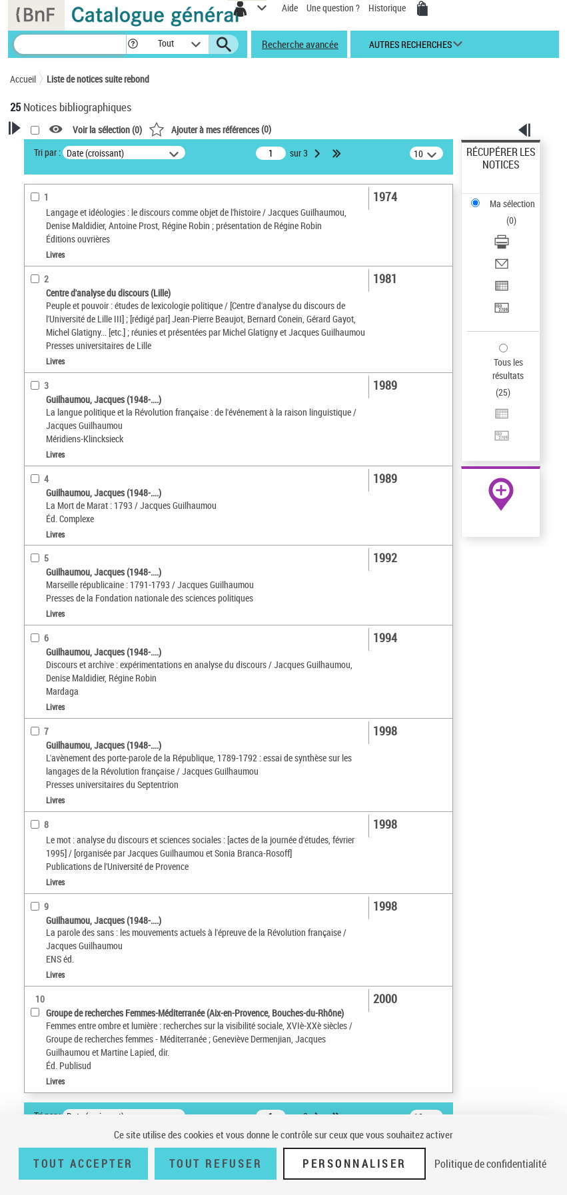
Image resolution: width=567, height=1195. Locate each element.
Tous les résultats (508, 369)
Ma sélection (512, 203)
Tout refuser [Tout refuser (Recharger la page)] (215, 1163)
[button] (133, 44)
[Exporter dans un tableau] (502, 290)
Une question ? (333, 7)
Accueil (23, 79)
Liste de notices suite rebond (98, 79)
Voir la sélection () (107, 129)
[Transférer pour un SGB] (502, 312)
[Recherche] (70, 44)
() (210, 129)
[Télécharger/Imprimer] (502, 246)
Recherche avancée (300, 44)
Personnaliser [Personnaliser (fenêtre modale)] (354, 1163)
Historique (388, 7)
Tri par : (47, 152)
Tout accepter (83, 1163)
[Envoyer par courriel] (502, 268)
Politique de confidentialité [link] (490, 1163)
